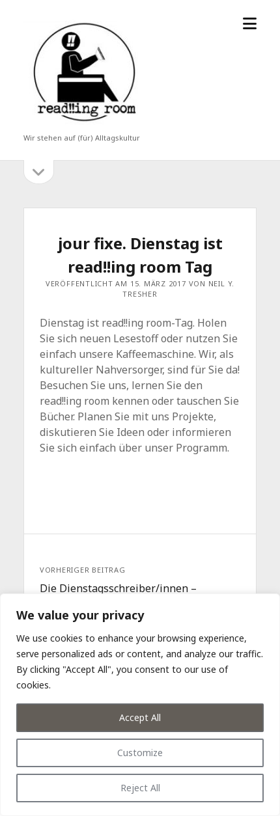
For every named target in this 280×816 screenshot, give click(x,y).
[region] (140, 704)
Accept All (140, 717)
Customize (140, 752)
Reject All (140, 788)
